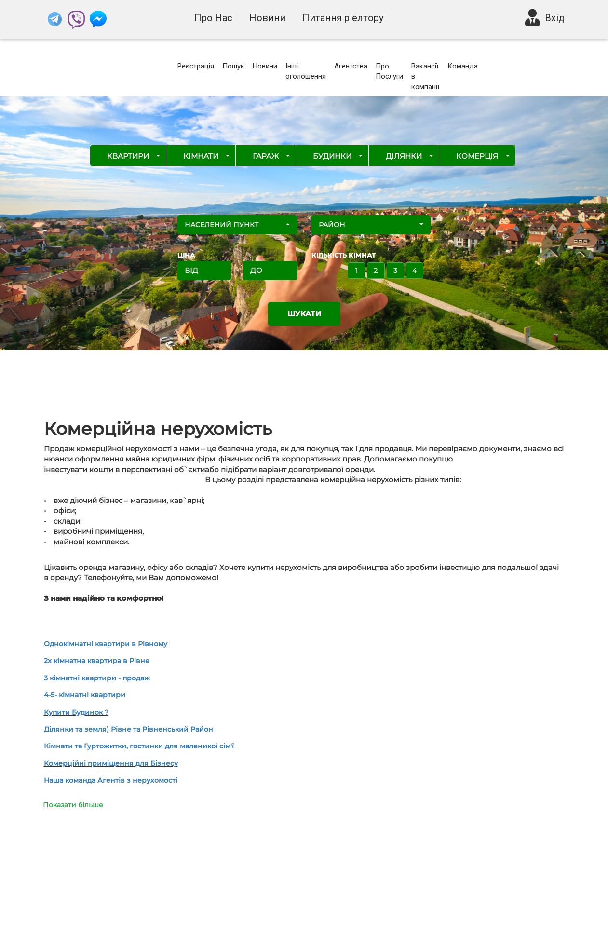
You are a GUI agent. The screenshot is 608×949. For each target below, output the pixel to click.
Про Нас (213, 18)
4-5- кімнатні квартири (84, 695)
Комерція (477, 156)
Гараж (266, 156)
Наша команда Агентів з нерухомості (110, 780)
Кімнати (200, 156)
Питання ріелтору (342, 18)
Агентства (350, 66)
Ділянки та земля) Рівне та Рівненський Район (128, 729)
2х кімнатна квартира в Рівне (96, 660)
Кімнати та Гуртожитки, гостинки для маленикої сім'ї (139, 746)
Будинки (332, 156)
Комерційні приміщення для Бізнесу (111, 763)
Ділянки (404, 156)
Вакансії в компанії (425, 76)
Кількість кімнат (343, 255)
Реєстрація (195, 66)
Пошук (233, 66)
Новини (267, 18)
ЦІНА (186, 255)
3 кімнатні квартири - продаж (97, 678)
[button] (237, 224)
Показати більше (73, 804)
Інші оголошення (305, 71)
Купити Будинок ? (76, 712)
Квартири (128, 156)
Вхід (555, 18)
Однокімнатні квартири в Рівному (105, 643)
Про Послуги (389, 71)
